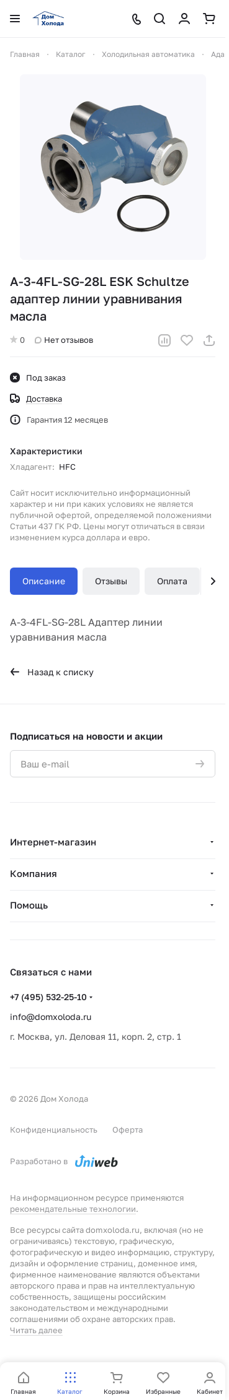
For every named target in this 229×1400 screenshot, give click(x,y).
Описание (43, 581)
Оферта (127, 1129)
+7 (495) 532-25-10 (48, 997)
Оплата (172, 581)
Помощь (29, 904)
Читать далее (36, 1330)
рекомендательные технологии (73, 1209)
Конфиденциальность (53, 1129)
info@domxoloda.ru (50, 1016)
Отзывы (111, 581)
